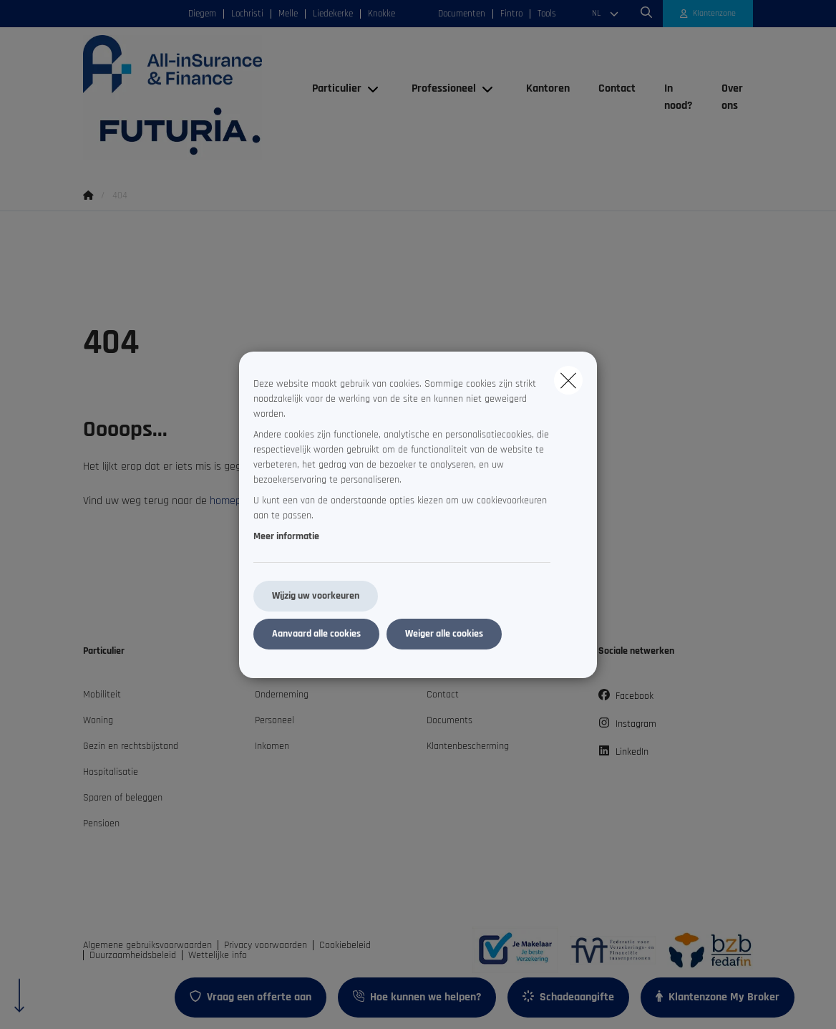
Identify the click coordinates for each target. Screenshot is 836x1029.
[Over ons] (730, 97)
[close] (568, 380)
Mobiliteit (102, 694)
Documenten (461, 14)
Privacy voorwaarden (265, 945)
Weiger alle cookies (444, 633)
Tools (547, 14)
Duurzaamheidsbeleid (132, 955)
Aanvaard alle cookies (316, 633)
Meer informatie (286, 536)
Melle (288, 14)
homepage (234, 500)
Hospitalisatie (110, 771)
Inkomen (272, 746)
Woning (98, 720)
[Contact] (617, 88)
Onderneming (281, 694)
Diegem (202, 14)
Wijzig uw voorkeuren (315, 595)
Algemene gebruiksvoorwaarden (147, 945)
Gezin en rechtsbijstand (130, 746)
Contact (443, 694)
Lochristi (247, 14)
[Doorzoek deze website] (646, 13)
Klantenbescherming (468, 746)
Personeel (274, 720)
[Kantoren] (548, 88)
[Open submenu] (374, 88)
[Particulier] (331, 88)
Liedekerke (333, 14)
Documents (449, 720)
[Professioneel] (438, 88)
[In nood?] (678, 97)
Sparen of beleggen (122, 797)
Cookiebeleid (345, 945)
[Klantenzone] (708, 13)
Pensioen (101, 823)
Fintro (511, 14)
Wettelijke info (217, 955)
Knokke (381, 14)
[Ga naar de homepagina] (190, 97)
